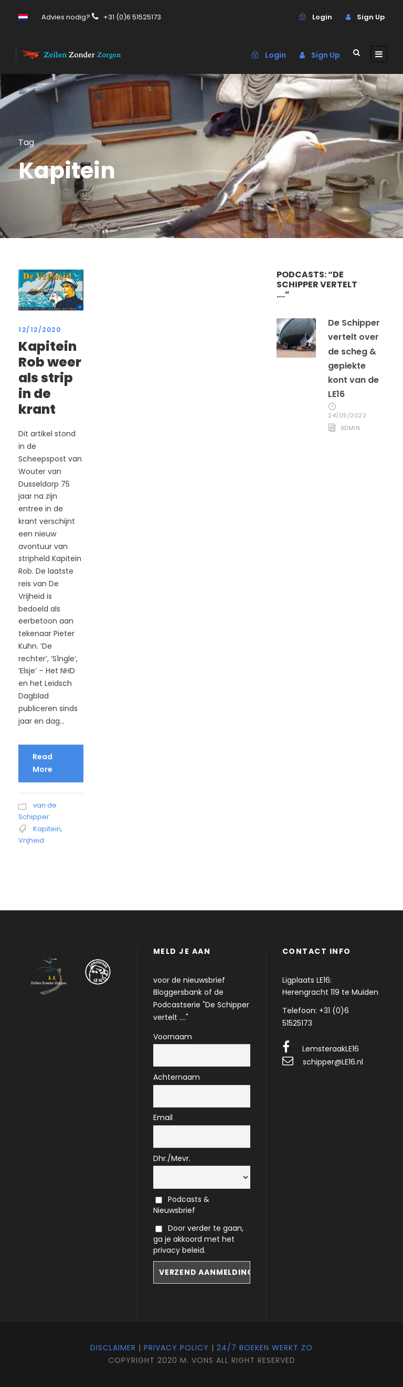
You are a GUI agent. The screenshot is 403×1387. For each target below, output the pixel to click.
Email (163, 1117)
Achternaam (176, 1077)
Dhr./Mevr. (171, 1158)
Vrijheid (31, 840)
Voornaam (172, 1036)
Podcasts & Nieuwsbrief (181, 1205)
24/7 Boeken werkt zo (265, 1347)
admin (350, 428)
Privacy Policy (176, 1347)
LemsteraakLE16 (330, 1049)
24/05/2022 (347, 415)
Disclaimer (113, 1347)
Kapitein (47, 829)
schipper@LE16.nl (333, 1062)
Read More (42, 763)
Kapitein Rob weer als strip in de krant (49, 377)
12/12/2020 (39, 329)
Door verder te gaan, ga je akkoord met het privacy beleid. (198, 1239)
